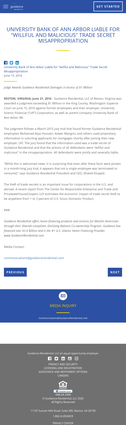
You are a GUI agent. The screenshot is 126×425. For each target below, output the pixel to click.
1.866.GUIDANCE (63, 416)
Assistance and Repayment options (63, 372)
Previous (15, 272)
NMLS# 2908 (63, 394)
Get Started (108, 6)
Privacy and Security (63, 364)
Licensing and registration (63, 368)
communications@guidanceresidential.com (34, 258)
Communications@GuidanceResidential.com (63, 318)
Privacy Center (63, 423)
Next (115, 272)
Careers (63, 375)
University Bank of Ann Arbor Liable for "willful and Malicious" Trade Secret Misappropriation (55, 69)
